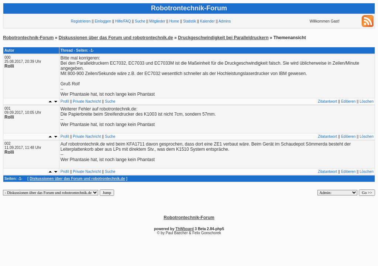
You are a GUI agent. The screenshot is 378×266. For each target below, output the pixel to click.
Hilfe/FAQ (123, 21)
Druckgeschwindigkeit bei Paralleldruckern (223, 37)
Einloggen (102, 21)
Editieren (348, 101)
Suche (140, 21)
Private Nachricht (87, 101)
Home (174, 21)
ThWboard (184, 229)
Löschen (367, 101)
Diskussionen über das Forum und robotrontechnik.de (116, 37)
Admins (225, 21)
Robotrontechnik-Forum (28, 37)
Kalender (207, 21)
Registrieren (81, 21)
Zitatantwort (327, 101)
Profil (65, 101)
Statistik (189, 21)
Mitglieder (157, 21)
